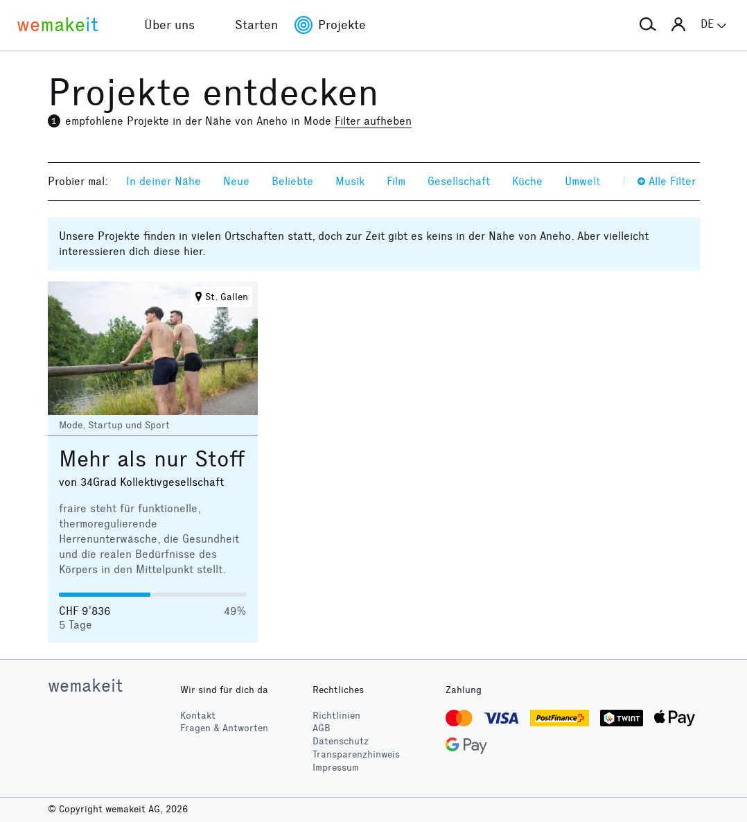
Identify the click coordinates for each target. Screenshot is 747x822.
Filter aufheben (373, 121)
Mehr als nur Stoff (152, 459)
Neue (236, 181)
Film (396, 181)
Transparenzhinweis (356, 754)
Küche (527, 181)
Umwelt (582, 181)
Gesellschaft (459, 181)
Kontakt (198, 716)
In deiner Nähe (163, 181)
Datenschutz (341, 741)
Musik (349, 181)
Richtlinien (336, 716)
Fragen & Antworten (224, 728)
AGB (322, 728)
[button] (647, 24)
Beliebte (292, 181)
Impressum (336, 767)
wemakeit (85, 685)
